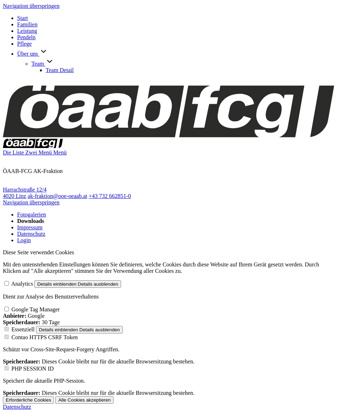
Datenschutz (17, 407)
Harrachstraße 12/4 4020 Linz (24, 193)
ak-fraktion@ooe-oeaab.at (57, 196)
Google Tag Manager (35, 309)
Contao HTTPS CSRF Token (44, 337)
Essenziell (23, 329)
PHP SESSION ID (32, 369)
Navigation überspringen (31, 6)
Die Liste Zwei (21, 152)
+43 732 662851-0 (110, 196)
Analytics (22, 284)
